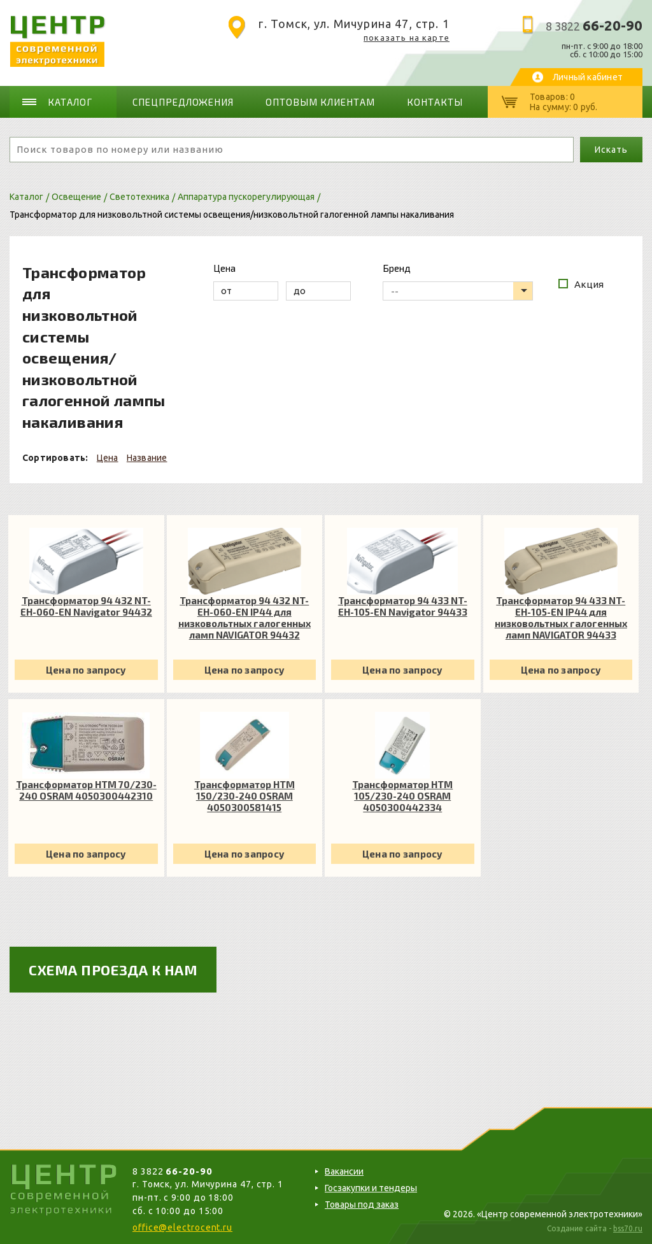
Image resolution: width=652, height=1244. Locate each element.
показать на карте (407, 37)
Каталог (70, 102)
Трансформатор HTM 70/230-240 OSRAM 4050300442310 (86, 790)
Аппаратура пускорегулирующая (246, 197)
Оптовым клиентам (320, 102)
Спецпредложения (183, 102)
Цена (107, 458)
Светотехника (139, 197)
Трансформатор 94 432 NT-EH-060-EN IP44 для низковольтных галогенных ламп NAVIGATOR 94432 (244, 617)
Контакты (435, 102)
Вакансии (344, 1171)
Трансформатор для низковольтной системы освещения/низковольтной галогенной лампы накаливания (232, 214)
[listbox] (458, 290)
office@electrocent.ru (182, 1227)
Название (147, 458)
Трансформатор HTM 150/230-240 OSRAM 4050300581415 (244, 796)
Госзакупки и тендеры (371, 1188)
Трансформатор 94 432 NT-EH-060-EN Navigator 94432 (86, 606)
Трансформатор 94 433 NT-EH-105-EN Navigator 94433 (402, 606)
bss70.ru (627, 1228)
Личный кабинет (588, 77)
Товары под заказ (362, 1204)
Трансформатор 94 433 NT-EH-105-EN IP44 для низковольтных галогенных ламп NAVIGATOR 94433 (561, 617)
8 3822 (594, 26)
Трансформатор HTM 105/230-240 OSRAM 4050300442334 (402, 796)
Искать (611, 150)
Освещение (76, 197)
